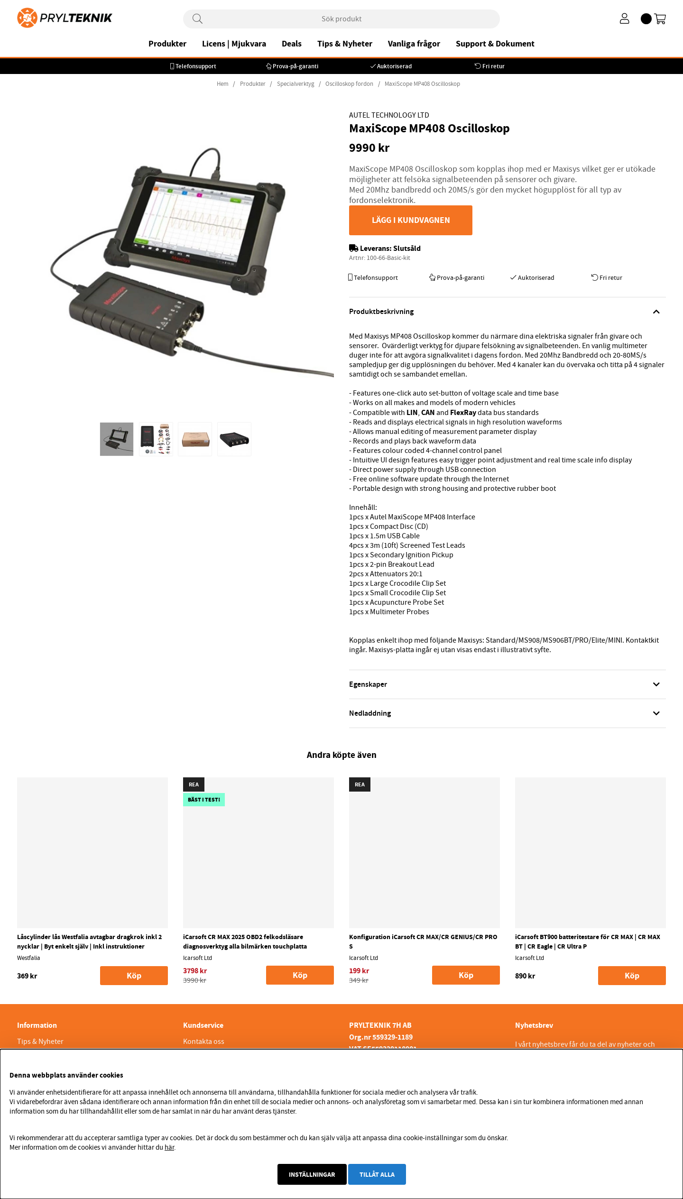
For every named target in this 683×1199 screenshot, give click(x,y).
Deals (292, 43)
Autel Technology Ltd (389, 115)
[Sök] (341, 18)
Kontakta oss (203, 1041)
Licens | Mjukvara (234, 43)
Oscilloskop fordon (349, 84)
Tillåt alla (377, 1174)
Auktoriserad (394, 66)
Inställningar (312, 1174)
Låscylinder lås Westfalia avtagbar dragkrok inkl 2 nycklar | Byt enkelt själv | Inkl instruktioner (89, 941)
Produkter (167, 43)
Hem (223, 84)
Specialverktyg (295, 84)
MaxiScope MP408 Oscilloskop (422, 84)
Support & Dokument (495, 43)
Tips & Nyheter (344, 43)
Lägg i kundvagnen (411, 220)
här (169, 1147)
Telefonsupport (195, 66)
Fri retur (493, 66)
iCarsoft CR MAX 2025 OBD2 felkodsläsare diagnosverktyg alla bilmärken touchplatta (245, 941)
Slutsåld (407, 248)
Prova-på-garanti (295, 66)
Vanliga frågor (414, 43)
